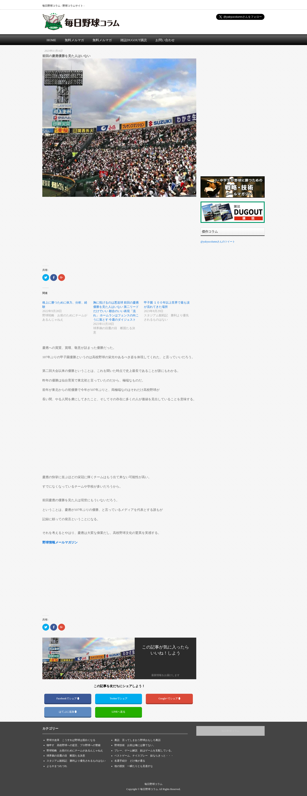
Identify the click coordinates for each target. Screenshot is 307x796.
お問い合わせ (165, 40)
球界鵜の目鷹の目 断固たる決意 (67, 755)
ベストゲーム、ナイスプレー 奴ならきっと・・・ (143, 755)
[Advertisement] (119, 234)
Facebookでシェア (67, 698)
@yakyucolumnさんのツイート (218, 241)
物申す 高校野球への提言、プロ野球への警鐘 (73, 745)
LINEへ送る (118, 711)
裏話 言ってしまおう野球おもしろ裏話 (137, 740)
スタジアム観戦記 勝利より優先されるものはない (76, 760)
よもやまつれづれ (57, 766)
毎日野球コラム (230, 730)
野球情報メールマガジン (60, 542)
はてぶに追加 (68, 711)
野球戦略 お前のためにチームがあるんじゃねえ (75, 750)
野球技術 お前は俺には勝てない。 (134, 745)
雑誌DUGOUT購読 (133, 40)
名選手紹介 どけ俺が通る (129, 760)
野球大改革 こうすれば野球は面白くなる (71, 740)
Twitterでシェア (118, 698)
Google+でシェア (169, 698)
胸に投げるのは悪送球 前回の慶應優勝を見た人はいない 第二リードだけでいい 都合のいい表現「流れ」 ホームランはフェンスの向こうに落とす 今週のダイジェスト (116, 311)
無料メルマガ (74, 40)
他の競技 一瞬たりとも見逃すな (133, 766)
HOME (51, 40)
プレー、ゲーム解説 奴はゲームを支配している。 (143, 750)
